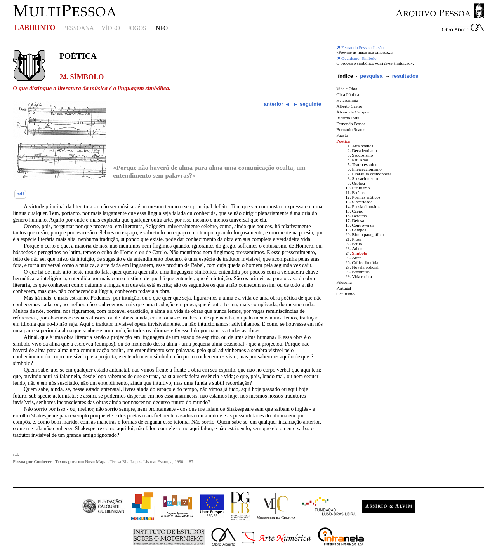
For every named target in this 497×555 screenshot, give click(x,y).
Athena (358, 248)
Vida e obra (362, 276)
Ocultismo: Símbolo (356, 58)
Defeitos (359, 215)
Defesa (358, 220)
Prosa (356, 239)
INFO (161, 27)
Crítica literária (365, 262)
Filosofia (344, 282)
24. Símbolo (81, 77)
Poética (78, 56)
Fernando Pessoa (351, 123)
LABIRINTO (34, 27)
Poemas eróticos (366, 197)
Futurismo (361, 187)
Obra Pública (347, 94)
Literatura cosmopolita (371, 173)
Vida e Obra (346, 88)
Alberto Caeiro (349, 106)
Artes (356, 257)
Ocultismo (345, 293)
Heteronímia (347, 100)
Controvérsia (363, 225)
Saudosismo (362, 155)
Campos (359, 229)
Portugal (343, 288)
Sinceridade (362, 201)
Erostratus (360, 271)
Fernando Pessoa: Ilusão (360, 47)
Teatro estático (364, 164)
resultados (405, 76)
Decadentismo (364, 150)
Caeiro (357, 211)
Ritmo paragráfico (368, 234)
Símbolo (359, 253)
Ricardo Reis (347, 117)
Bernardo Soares (350, 129)
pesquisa (371, 76)
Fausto (342, 135)
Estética (358, 192)
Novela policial (365, 267)
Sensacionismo (365, 178)
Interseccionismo (366, 169)
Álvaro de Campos (352, 112)
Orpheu (358, 183)
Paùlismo (360, 159)
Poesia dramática (366, 206)
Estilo (357, 243)
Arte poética (362, 145)
